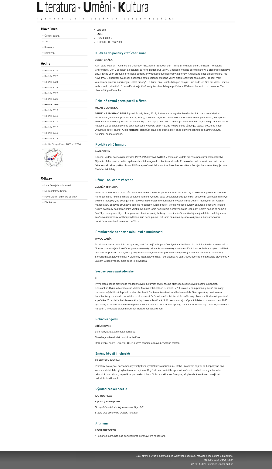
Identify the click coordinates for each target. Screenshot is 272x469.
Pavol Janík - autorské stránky (60, 196)
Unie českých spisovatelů (58, 185)
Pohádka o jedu (106, 319)
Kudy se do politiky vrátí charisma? (120, 53)
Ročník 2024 (51, 81)
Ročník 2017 (51, 121)
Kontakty (49, 47)
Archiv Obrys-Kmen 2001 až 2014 (62, 144)
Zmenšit (222, 15)
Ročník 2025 (51, 76)
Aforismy (102, 423)
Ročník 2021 (51, 98)
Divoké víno (50, 202)
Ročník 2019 (51, 110)
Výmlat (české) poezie (111, 389)
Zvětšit (200, 15)
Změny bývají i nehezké (112, 353)
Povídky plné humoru (110, 144)
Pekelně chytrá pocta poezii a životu (121, 101)
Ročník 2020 (51, 104)
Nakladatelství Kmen (55, 191)
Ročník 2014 (51, 138)
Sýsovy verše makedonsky (114, 271)
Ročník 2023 (51, 87)
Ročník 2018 (51, 115)
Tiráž (47, 41)
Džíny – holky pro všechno (114, 180)
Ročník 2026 (51, 70)
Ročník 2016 (51, 127)
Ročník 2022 (51, 93)
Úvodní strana (52, 35)
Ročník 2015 (51, 132)
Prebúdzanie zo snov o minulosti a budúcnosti (129, 232)
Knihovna (49, 52)
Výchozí (210, 15)
